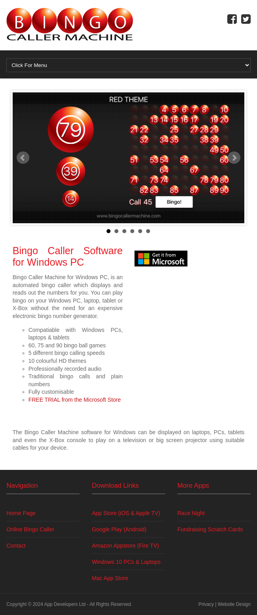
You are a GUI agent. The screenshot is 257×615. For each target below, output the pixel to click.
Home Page (21, 513)
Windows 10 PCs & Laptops (126, 562)
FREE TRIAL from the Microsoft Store (75, 400)
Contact (15, 545)
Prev (23, 157)
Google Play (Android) (119, 529)
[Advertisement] (189, 322)
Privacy (206, 604)
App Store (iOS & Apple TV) (126, 513)
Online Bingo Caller (30, 529)
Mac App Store (110, 578)
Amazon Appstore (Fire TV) (125, 545)
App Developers (61, 604)
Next (234, 157)
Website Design (234, 604)
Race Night (191, 513)
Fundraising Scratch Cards (210, 529)
